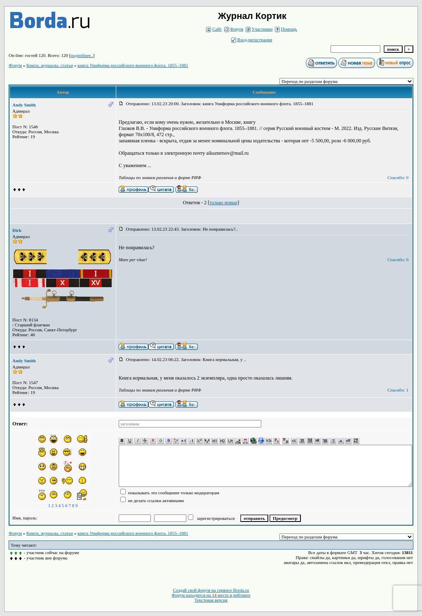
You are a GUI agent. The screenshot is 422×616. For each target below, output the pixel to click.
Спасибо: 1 (397, 389)
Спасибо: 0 (397, 177)
